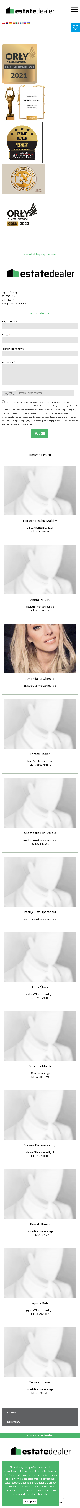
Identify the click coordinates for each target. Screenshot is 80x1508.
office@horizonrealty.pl (40, 528)
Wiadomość (9, 362)
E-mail (6, 335)
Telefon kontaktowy (13, 349)
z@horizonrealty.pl (39, 1073)
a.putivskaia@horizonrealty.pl (39, 840)
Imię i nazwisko (11, 321)
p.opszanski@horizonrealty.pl (40, 919)
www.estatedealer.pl (40, 34)
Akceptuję (30, 1501)
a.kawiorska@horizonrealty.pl (39, 686)
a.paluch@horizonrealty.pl (40, 607)
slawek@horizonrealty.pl (40, 1152)
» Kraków (10, 1412)
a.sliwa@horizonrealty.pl (40, 994)
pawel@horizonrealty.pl (40, 1231)
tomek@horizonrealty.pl (40, 1389)
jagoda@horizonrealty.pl (40, 1310)
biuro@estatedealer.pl (14, 304)
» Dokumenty (12, 1422)
